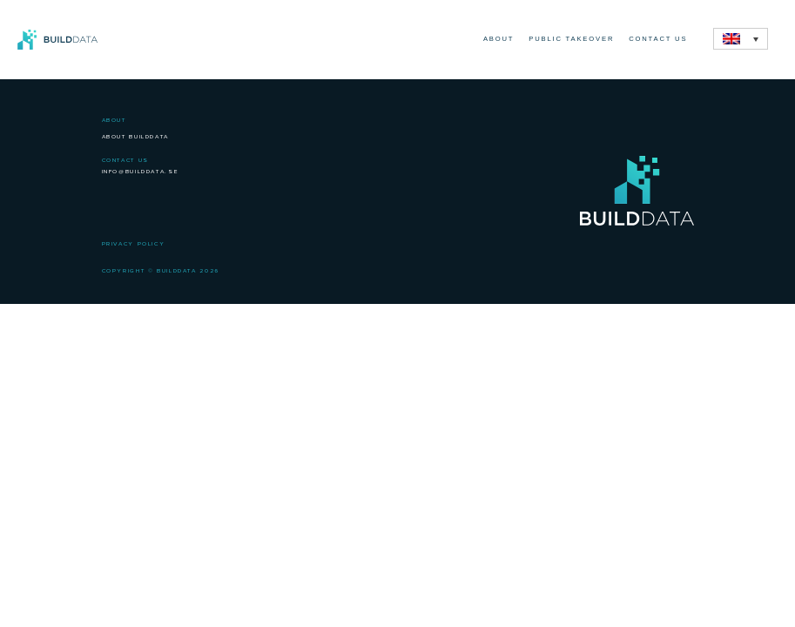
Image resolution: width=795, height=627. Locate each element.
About (498, 39)
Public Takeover (571, 39)
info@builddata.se (140, 171)
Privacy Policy (133, 243)
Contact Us (658, 39)
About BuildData (135, 136)
